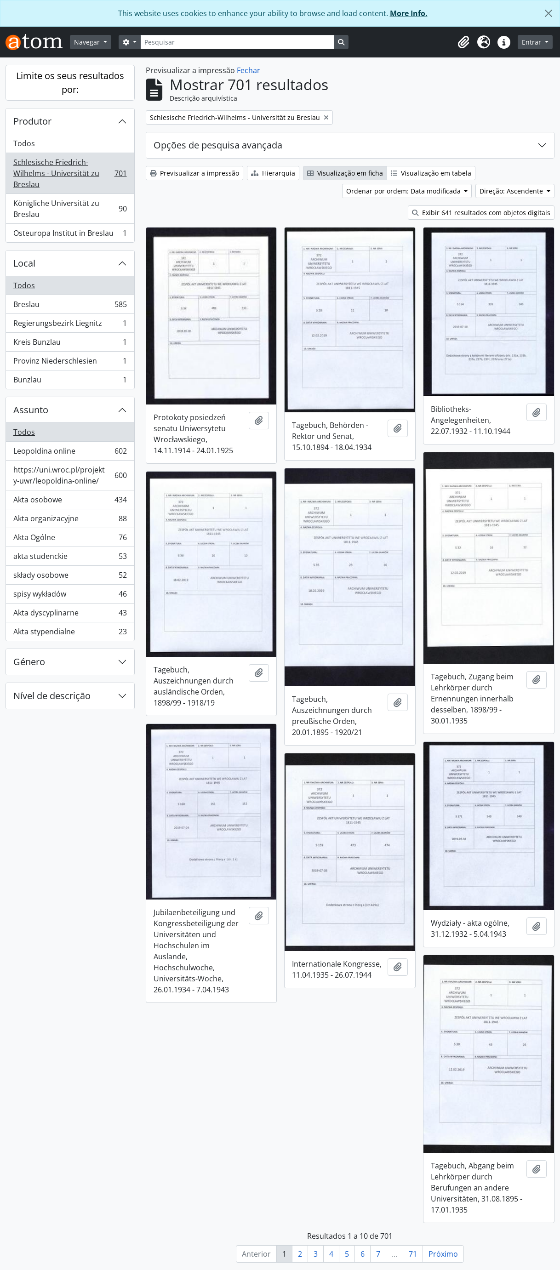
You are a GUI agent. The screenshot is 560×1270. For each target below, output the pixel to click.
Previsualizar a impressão (194, 173)
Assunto (30, 410)
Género (29, 661)
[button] (463, 42)
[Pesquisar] (237, 42)
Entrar (532, 42)
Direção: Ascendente (512, 191)
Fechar (248, 70)
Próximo (443, 1254)
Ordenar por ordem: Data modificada (404, 191)
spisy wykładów (70, 596)
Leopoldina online (70, 453)
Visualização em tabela (431, 173)
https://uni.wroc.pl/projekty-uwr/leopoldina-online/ (70, 475)
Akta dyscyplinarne (70, 614)
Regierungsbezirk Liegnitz (70, 325)
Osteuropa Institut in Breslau (70, 235)
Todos (24, 143)
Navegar (88, 42)
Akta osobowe (70, 501)
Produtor (32, 121)
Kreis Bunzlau (70, 344)
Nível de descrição (52, 695)
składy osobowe (70, 577)
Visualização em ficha (345, 173)
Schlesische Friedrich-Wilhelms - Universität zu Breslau (70, 173)
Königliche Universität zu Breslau (70, 208)
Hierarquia (273, 173)
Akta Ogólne (70, 539)
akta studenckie (70, 558)
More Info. (409, 13)
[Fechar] (548, 13)
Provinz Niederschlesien (70, 362)
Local (24, 263)
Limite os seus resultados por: (70, 82)
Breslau (70, 306)
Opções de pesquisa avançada (218, 145)
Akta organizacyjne (70, 520)
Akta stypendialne (70, 633)
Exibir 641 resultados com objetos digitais (481, 212)
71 (413, 1254)
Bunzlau (70, 381)
